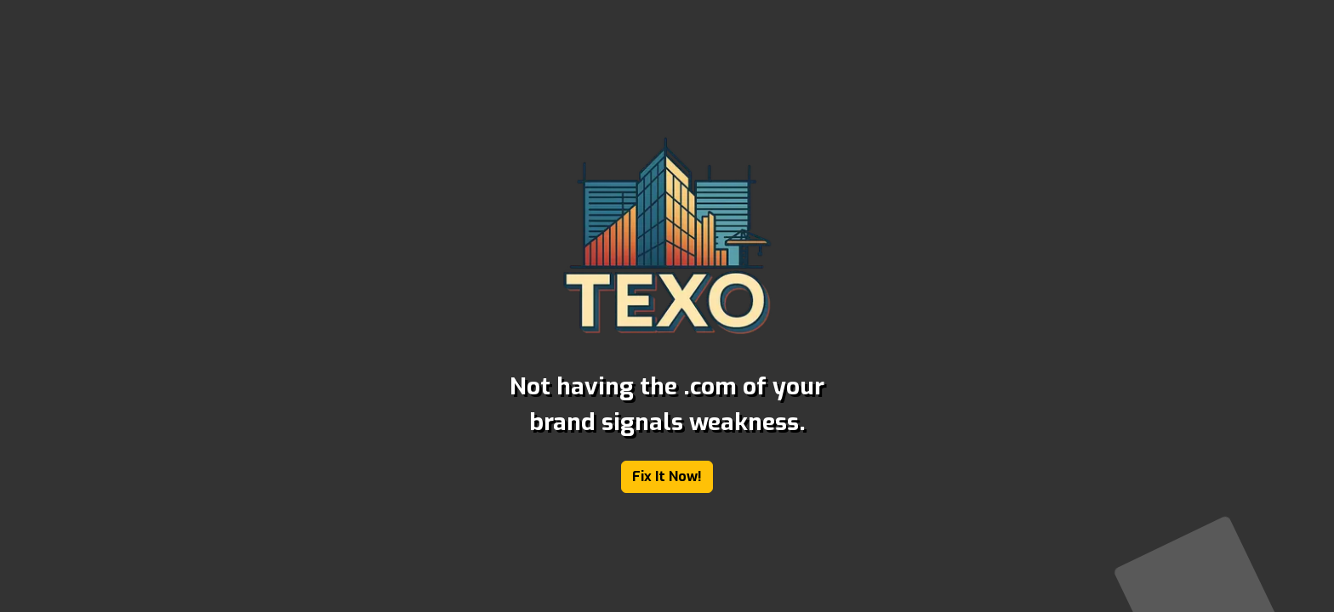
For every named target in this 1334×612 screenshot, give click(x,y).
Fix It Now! (667, 476)
